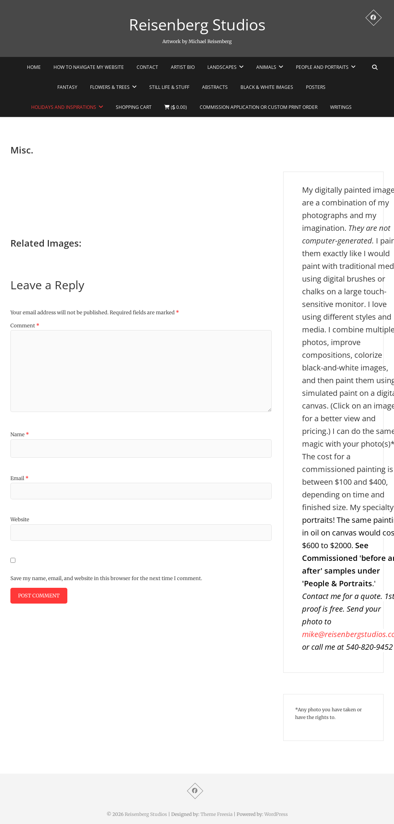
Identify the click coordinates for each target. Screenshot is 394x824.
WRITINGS (341, 107)
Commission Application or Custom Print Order (258, 107)
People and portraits (322, 67)
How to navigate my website (88, 67)
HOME (34, 67)
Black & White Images (266, 87)
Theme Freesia (216, 814)
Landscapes (222, 67)
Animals (266, 67)
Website (19, 519)
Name (19, 434)
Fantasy (67, 87)
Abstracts (215, 87)
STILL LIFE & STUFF (169, 87)
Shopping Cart (134, 107)
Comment (24, 325)
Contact (147, 67)
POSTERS (316, 87)
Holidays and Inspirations (63, 107)
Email (19, 478)
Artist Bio (183, 67)
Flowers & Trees (110, 87)
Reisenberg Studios (197, 24)
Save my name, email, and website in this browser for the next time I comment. (106, 578)
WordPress (276, 814)
